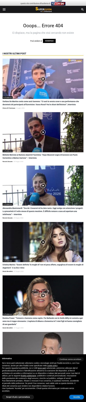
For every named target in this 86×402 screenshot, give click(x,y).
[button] (70, 358)
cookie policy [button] (52, 366)
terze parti (42, 368)
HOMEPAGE (49, 41)
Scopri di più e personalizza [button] (18, 397)
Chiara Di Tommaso (9, 108)
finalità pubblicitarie (28, 376)
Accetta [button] (76, 397)
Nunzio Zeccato (7, 161)
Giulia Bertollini (8, 271)
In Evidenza (7, 97)
